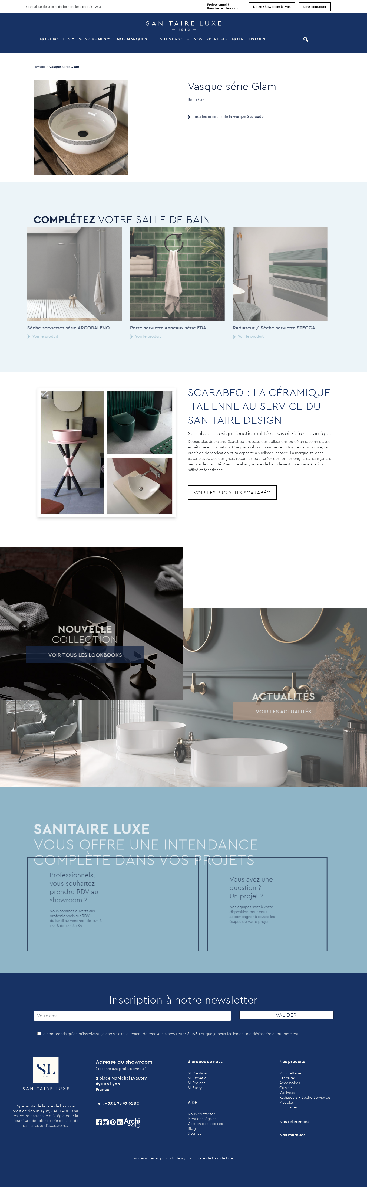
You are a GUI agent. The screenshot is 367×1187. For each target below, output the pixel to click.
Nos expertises (211, 39)
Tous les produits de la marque (228, 116)
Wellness (287, 1092)
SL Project (196, 1082)
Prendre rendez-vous (222, 5)
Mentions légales (202, 1118)
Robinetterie (290, 1073)
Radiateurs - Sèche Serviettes (304, 1097)
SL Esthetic (197, 1078)
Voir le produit (32, 336)
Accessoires (289, 1082)
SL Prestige (197, 1073)
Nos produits (55, 39)
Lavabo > (41, 66)
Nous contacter (314, 7)
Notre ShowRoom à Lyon (272, 7)
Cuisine (285, 1087)
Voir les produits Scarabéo (232, 492)
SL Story (195, 1087)
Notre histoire (249, 39)
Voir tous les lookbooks (75, 654)
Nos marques (132, 39)
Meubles (286, 1102)
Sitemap (195, 1133)
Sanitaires (287, 1078)
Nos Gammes (92, 39)
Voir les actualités (273, 711)
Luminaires (288, 1107)
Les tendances (172, 39)
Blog (192, 1128)
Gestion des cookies (205, 1123)
